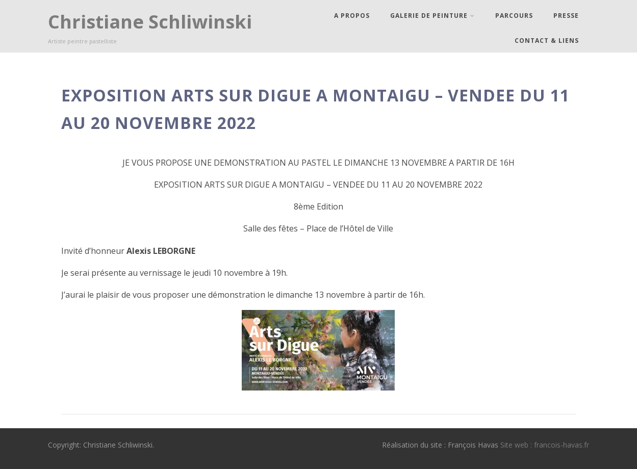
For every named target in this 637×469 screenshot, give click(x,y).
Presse (566, 15)
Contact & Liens (547, 40)
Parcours (514, 15)
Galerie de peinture (432, 15)
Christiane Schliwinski (150, 21)
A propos (352, 15)
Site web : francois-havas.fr (544, 445)
